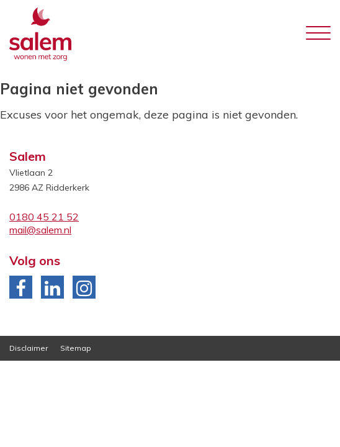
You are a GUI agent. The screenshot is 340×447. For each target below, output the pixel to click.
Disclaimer (28, 348)
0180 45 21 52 (44, 216)
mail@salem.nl (40, 230)
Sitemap (75, 348)
